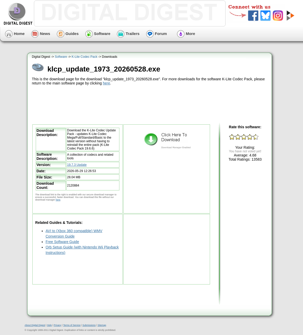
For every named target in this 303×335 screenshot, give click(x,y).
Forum (156, 33)
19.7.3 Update (76, 165)
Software (98, 33)
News (40, 33)
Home (15, 33)
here (106, 83)
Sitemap (102, 325)
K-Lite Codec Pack (84, 57)
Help (49, 325)
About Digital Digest (35, 325)
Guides (68, 33)
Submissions (89, 325)
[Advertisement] (150, 104)
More (186, 33)
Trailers (128, 33)
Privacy (57, 325)
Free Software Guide (62, 242)
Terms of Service (72, 325)
